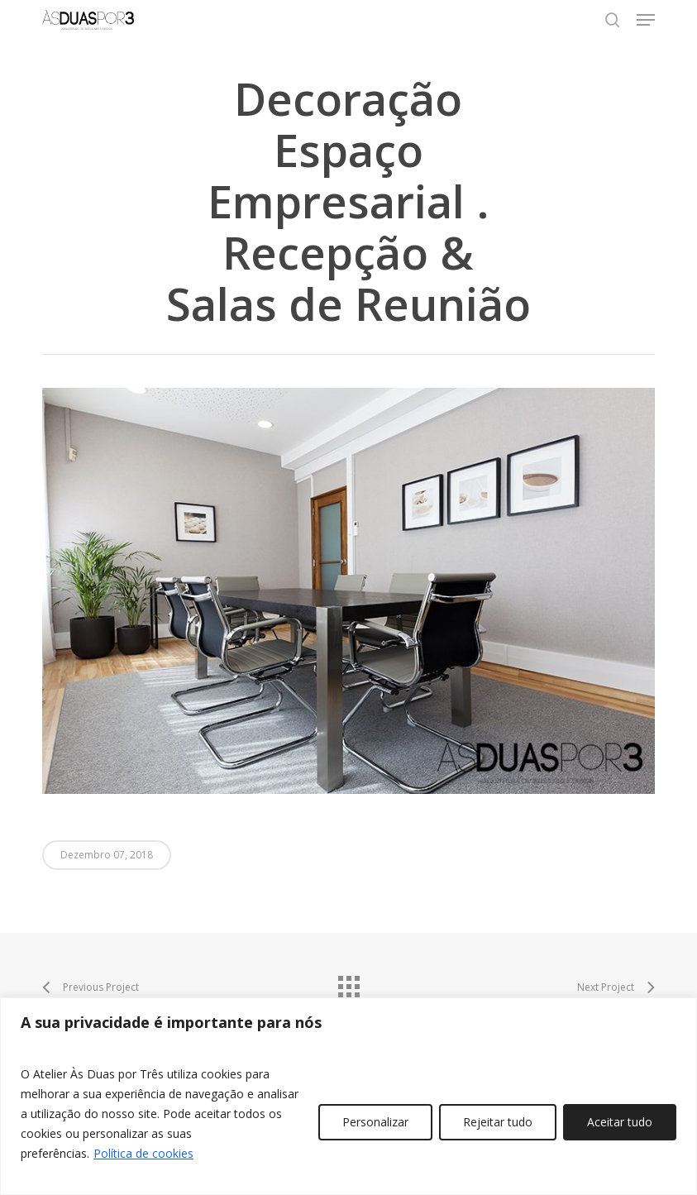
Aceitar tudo (619, 1122)
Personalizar (375, 1122)
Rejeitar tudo (497, 1122)
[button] (646, 20)
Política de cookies (143, 1153)
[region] (348, 1096)
